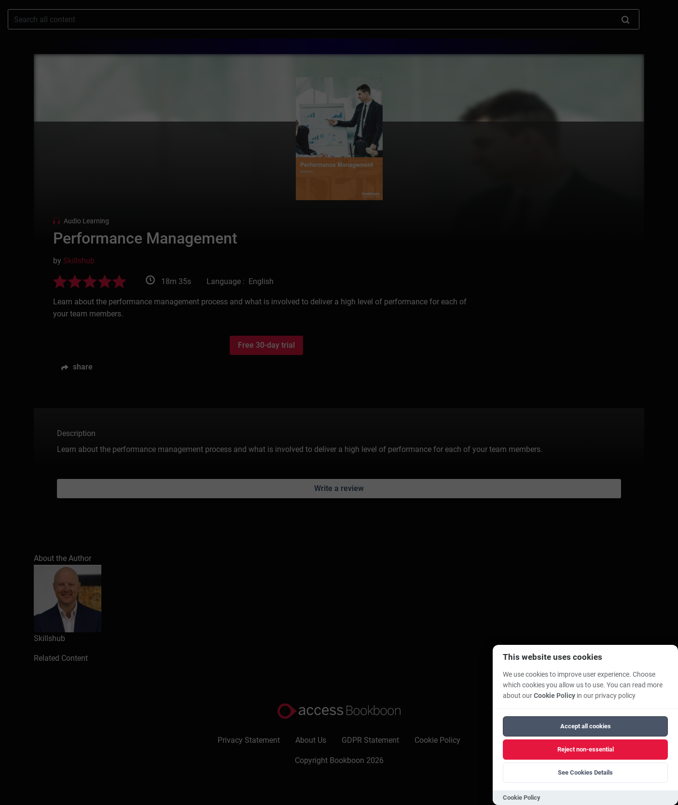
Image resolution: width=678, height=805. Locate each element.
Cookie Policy (554, 696)
